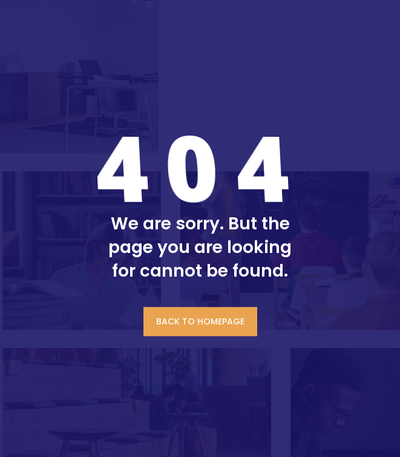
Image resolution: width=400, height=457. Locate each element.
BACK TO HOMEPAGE (200, 321)
